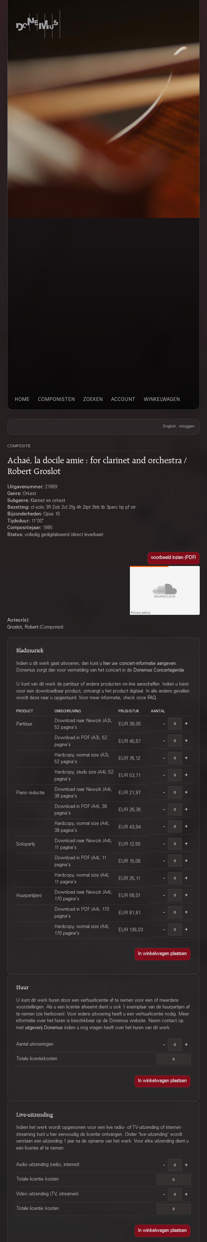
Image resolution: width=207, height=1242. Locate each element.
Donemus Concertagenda (158, 670)
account (123, 400)
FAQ (151, 698)
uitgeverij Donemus (44, 1028)
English (169, 427)
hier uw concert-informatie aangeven (139, 664)
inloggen (187, 427)
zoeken (93, 400)
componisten (56, 400)
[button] (173, 558)
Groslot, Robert (22, 627)
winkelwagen (162, 400)
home (22, 400)
